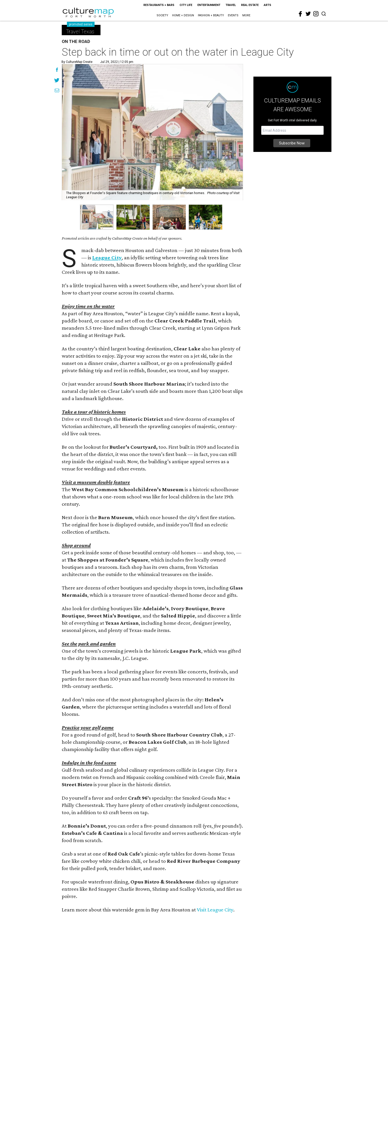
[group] (96, 217)
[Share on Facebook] (57, 70)
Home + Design (183, 15)
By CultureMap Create (76, 62)
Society (162, 15)
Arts (267, 5)
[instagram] (316, 14)
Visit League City (215, 910)
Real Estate (250, 5)
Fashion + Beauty (211, 15)
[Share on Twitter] (57, 81)
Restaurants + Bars (158, 5)
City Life (186, 5)
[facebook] (300, 14)
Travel (231, 5)
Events (233, 15)
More (246, 15)
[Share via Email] (57, 91)
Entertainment (208, 5)
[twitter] (308, 14)
